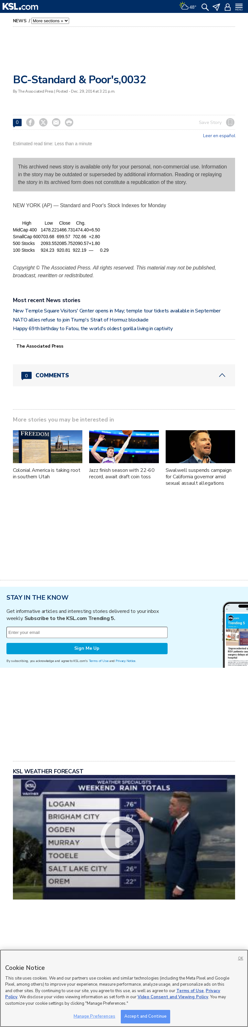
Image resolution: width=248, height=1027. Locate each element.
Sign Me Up (86, 648)
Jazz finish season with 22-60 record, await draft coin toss (122, 473)
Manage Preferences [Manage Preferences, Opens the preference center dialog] (94, 1016)
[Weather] (187, 6)
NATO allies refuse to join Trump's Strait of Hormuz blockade (81, 319)
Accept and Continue (145, 1016)
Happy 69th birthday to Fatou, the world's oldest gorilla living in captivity (93, 328)
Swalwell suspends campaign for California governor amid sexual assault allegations (199, 477)
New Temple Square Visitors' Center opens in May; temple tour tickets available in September (117, 310)
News (20, 21)
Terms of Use (98, 661)
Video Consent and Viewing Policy (173, 997)
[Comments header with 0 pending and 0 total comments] (124, 375)
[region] (124, 988)
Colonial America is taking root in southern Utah (46, 473)
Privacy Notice (125, 661)
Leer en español (219, 136)
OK (240, 958)
